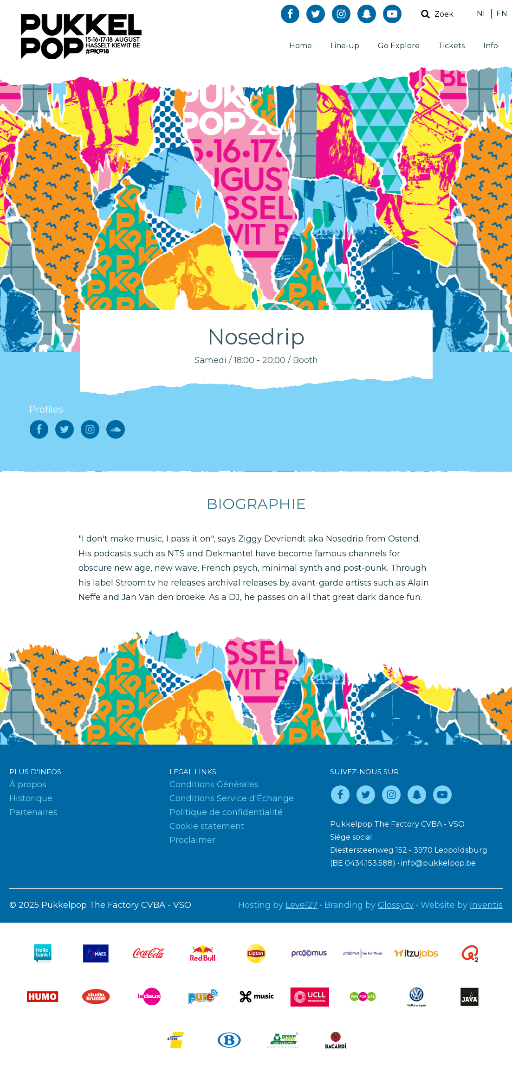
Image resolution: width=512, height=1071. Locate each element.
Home (300, 45)
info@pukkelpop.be (438, 863)
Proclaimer (192, 840)
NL (482, 13)
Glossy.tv (396, 905)
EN (501, 13)
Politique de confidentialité (226, 812)
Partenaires (33, 812)
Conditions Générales (214, 784)
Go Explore (399, 45)
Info (490, 45)
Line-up (345, 45)
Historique (30, 798)
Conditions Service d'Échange (231, 798)
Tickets (451, 45)
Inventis (486, 905)
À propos (27, 784)
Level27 (301, 905)
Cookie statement (206, 826)
